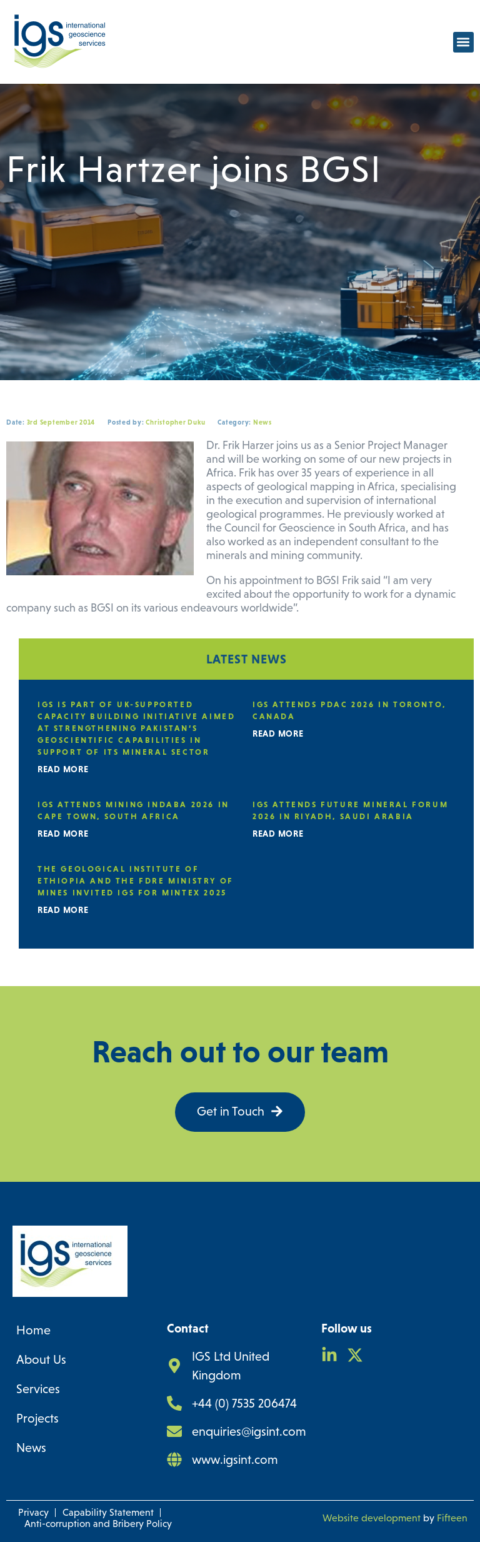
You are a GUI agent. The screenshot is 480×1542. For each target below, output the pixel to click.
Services (38, 1389)
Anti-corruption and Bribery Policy (98, 1523)
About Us (41, 1359)
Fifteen (452, 1518)
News (31, 1447)
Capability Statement (108, 1512)
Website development (371, 1518)
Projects (37, 1418)
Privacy (33, 1512)
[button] (463, 42)
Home (33, 1330)
